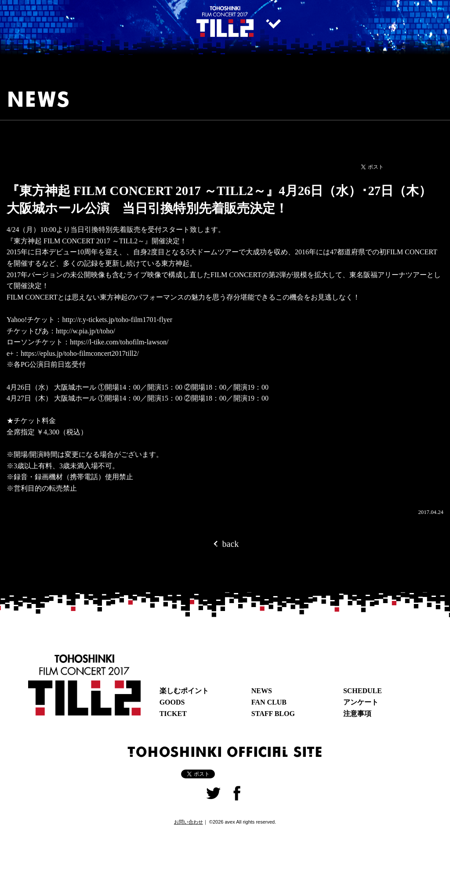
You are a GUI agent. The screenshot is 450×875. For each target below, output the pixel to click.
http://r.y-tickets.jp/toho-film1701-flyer (117, 319)
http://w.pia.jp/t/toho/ (85, 331)
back (225, 543)
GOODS (172, 702)
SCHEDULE (362, 690)
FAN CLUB (269, 702)
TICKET (173, 713)
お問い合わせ (188, 821)
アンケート (360, 702)
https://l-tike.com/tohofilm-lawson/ (119, 342)
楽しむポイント (184, 690)
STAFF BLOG (273, 713)
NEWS (261, 690)
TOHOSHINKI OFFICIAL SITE (225, 751)
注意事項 (357, 713)
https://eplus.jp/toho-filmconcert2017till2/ (80, 353)
